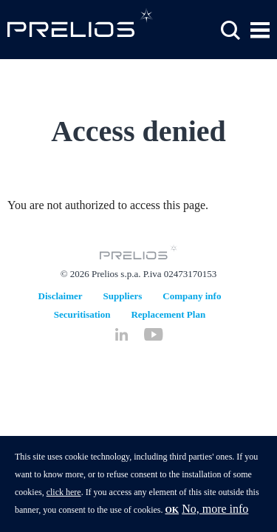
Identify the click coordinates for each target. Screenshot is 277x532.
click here (64, 500)
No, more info (215, 517)
